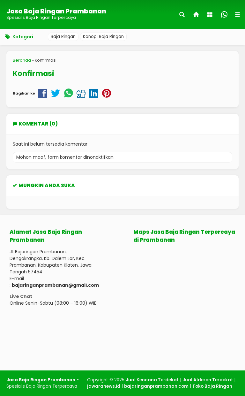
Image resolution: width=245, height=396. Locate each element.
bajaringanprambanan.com (156, 386)
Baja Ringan (63, 37)
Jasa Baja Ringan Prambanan (56, 11)
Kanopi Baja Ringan (103, 37)
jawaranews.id (103, 386)
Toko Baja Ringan (212, 386)
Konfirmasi (33, 73)
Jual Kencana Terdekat (152, 380)
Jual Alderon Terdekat (207, 380)
